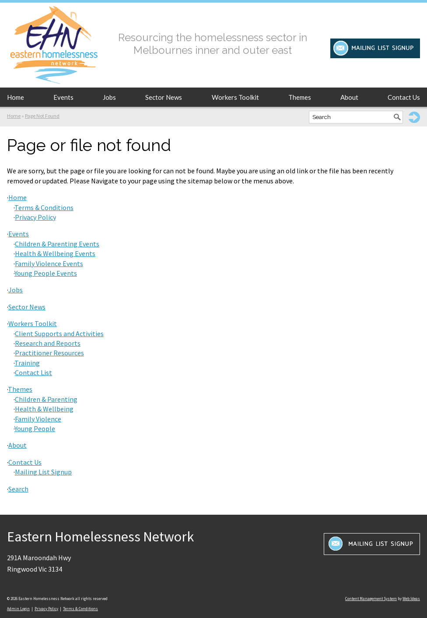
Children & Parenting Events (57, 243)
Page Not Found (42, 115)
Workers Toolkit (235, 97)
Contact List (33, 372)
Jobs (109, 97)
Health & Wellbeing (44, 408)
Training (27, 362)
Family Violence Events (49, 263)
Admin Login (18, 608)
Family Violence (38, 418)
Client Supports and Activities (59, 333)
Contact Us (404, 97)
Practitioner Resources (49, 352)
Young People (34, 428)
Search (18, 489)
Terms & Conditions (44, 207)
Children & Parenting (46, 399)
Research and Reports (47, 343)
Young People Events (45, 273)
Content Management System (371, 598)
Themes (299, 97)
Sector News (163, 97)
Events (63, 97)
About (349, 97)
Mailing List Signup (43, 471)
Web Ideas (411, 598)
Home (15, 97)
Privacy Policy (35, 217)
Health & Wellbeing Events (55, 253)
